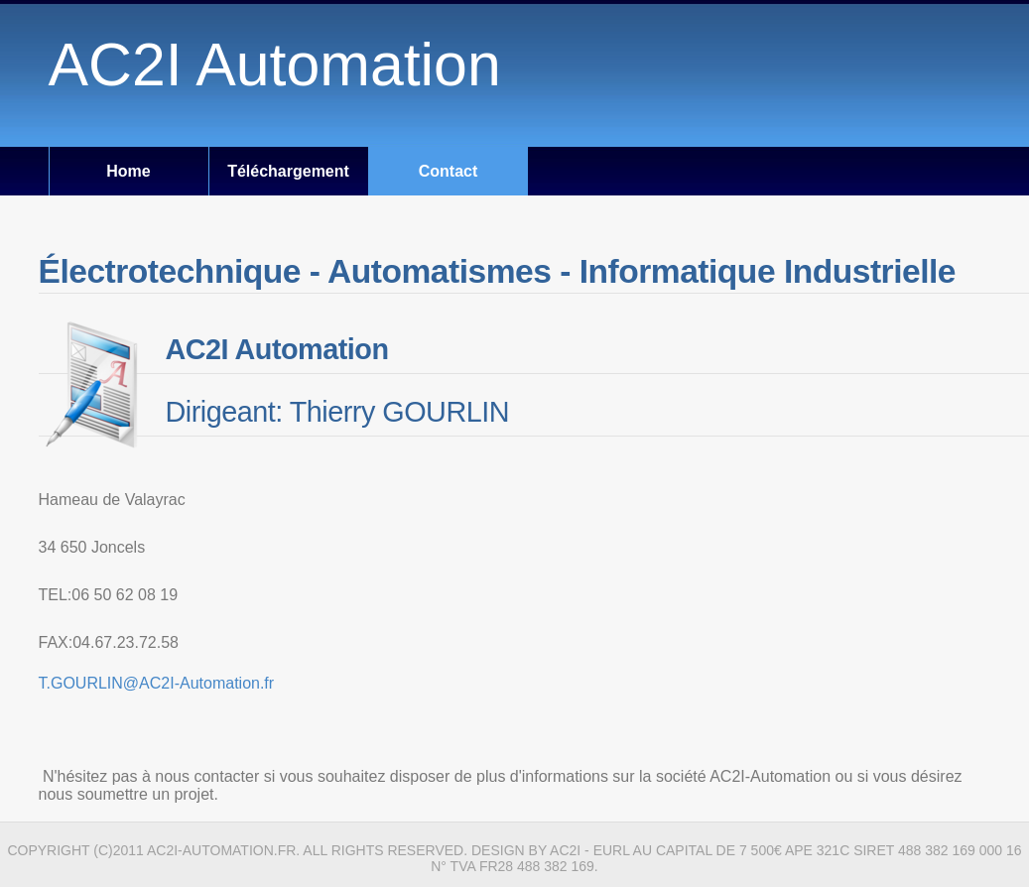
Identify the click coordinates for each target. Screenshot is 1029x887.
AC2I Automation (275, 64)
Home (128, 171)
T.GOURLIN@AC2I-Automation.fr (157, 683)
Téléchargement (288, 171)
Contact (448, 171)
